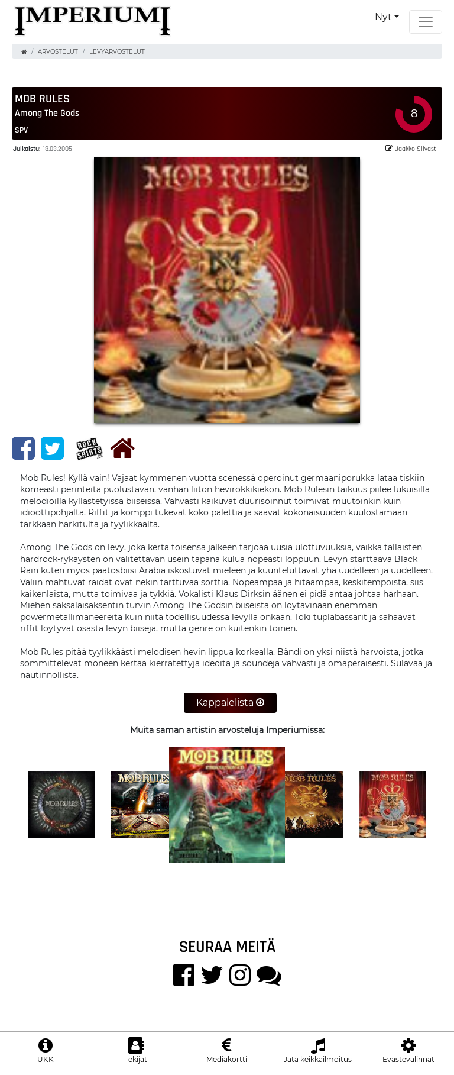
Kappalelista (230, 702)
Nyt (383, 16)
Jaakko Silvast (410, 148)
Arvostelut (58, 52)
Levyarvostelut (117, 52)
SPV (21, 129)
